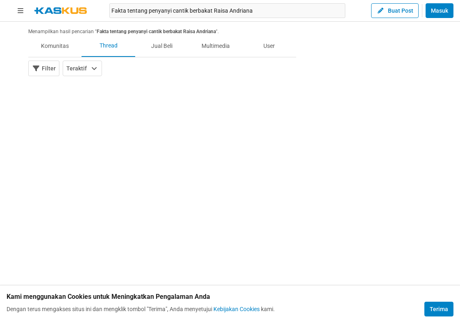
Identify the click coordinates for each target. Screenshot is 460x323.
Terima (439, 309)
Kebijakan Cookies (236, 309)
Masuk (439, 10)
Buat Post (394, 11)
